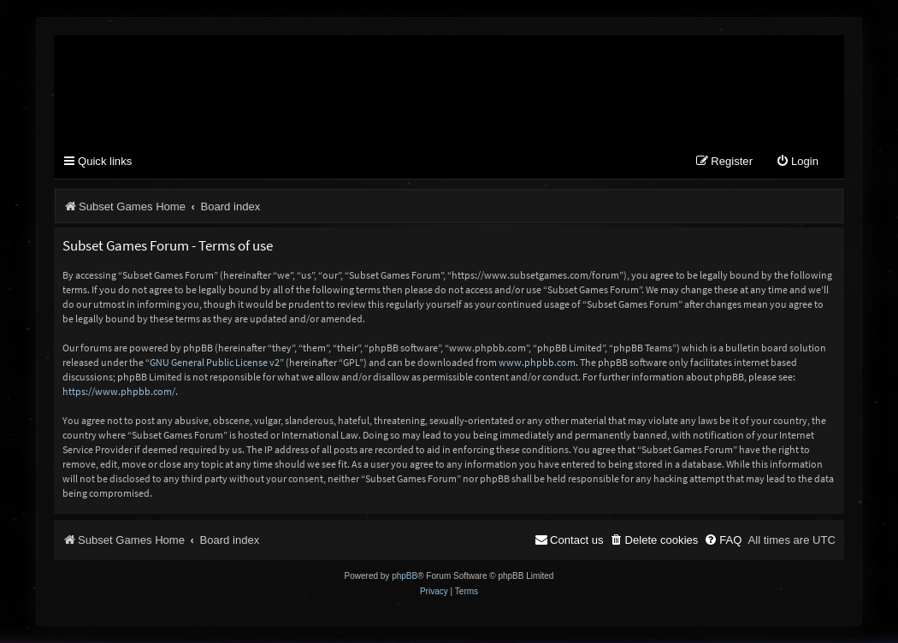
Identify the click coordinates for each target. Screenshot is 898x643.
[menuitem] (797, 162)
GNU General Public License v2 (215, 362)
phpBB (404, 576)
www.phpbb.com (537, 362)
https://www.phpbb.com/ (118, 391)
